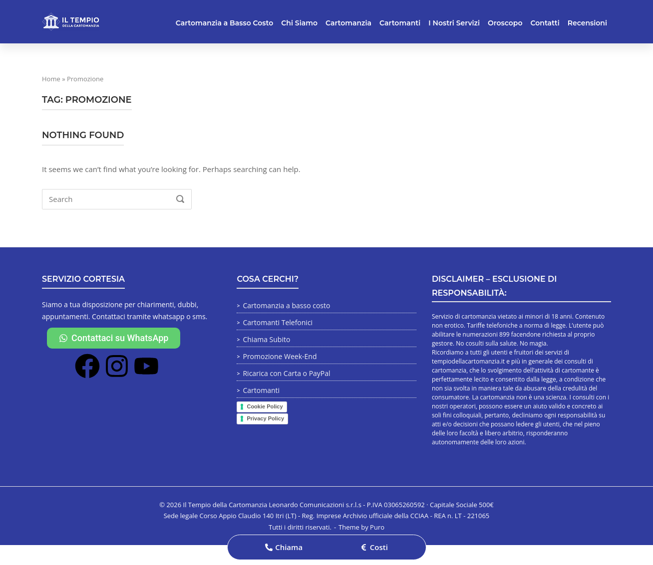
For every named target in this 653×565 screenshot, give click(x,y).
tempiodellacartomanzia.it (468, 361)
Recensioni (587, 22)
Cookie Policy (265, 406)
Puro (377, 527)
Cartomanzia (348, 22)
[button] (284, 547)
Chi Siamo (299, 22)
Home (51, 78)
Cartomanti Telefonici (278, 322)
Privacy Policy (265, 418)
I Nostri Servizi (454, 22)
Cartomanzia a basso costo (286, 305)
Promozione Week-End (280, 356)
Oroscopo (505, 22)
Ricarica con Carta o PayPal (286, 373)
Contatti (545, 22)
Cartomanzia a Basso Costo (225, 22)
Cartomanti (399, 22)
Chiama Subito (266, 339)
